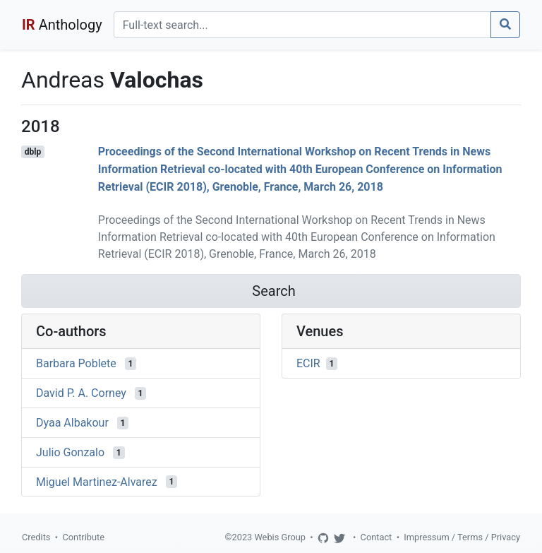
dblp (33, 152)
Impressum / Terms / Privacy (462, 537)
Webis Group (280, 537)
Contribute (83, 537)
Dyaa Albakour (72, 422)
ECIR (308, 363)
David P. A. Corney (81, 393)
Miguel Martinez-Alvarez (96, 481)
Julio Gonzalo (70, 452)
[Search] (302, 24)
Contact (376, 537)
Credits (36, 537)
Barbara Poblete (76, 363)
